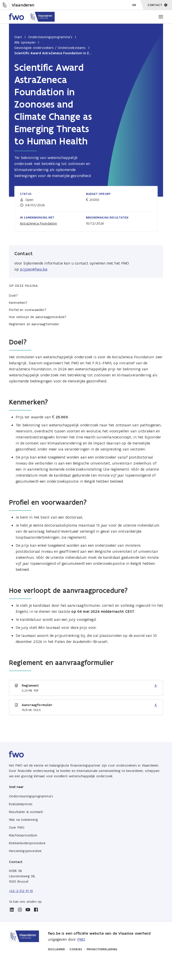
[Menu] (161, 17)
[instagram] (19, 909)
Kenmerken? (18, 302)
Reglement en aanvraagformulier (34, 324)
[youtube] (27, 909)
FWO (81, 939)
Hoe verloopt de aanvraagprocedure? (37, 317)
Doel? (13, 295)
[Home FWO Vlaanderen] (32, 17)
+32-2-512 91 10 (21, 891)
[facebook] (36, 909)
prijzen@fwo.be (33, 269)
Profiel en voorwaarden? (27, 310)
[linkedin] (11, 909)
